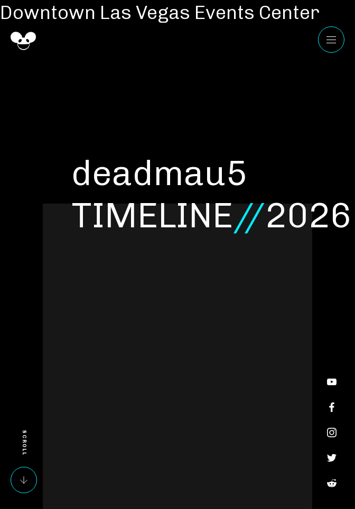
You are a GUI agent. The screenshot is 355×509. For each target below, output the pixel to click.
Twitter (332, 458)
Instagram (332, 432)
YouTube (332, 382)
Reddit (332, 483)
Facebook (332, 407)
